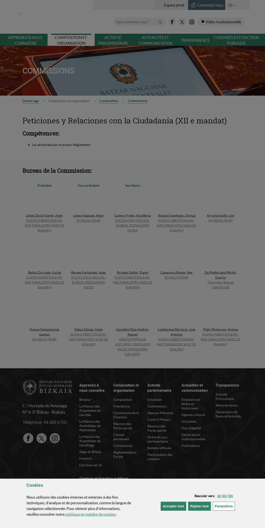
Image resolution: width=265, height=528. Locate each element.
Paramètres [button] (225, 506)
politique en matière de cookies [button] (90, 514)
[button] (219, 496)
